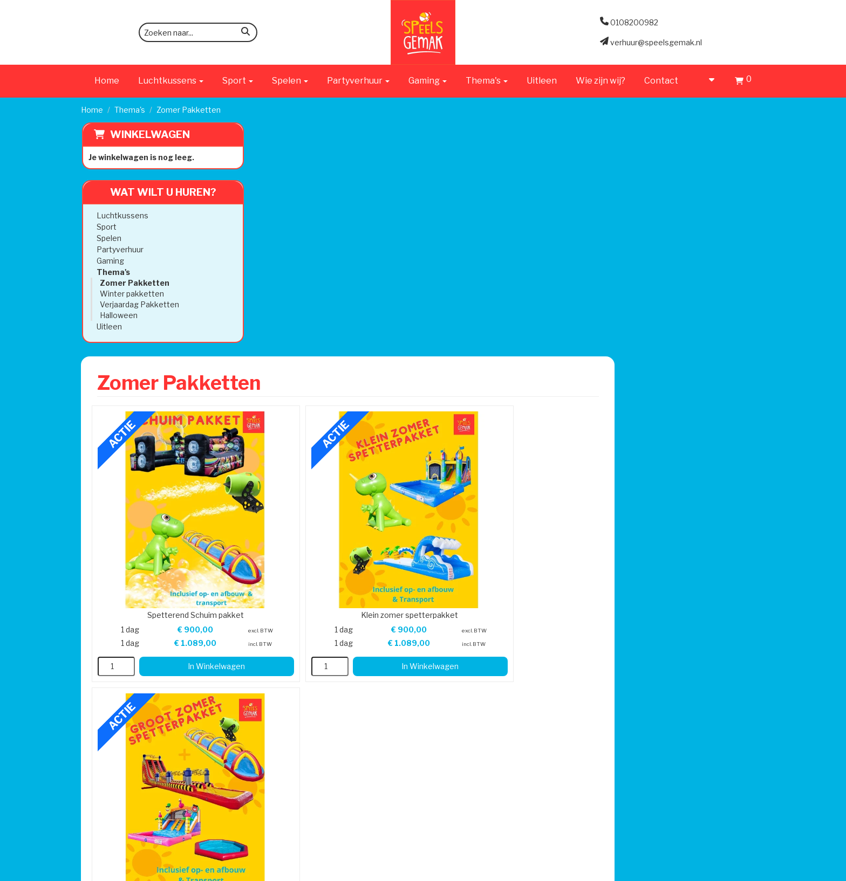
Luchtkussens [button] (170, 80)
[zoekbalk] (198, 32)
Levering (379, 485)
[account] (706, 80)
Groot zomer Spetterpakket (670, 334)
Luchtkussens (121, 215)
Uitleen (542, 80)
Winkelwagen (149, 134)
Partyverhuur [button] (358, 80)
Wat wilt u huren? (154, 192)
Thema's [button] (487, 80)
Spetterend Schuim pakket (343, 334)
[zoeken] (245, 33)
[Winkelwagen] (743, 82)
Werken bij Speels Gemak (272, 495)
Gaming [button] (427, 80)
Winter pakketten (131, 293)
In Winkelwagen (359, 386)
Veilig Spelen (387, 517)
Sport (105, 226)
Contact (661, 80)
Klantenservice (531, 485)
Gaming (109, 260)
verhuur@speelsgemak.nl (130, 565)
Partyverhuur (118, 249)
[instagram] (755, 871)
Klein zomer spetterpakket (506, 334)
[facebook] (736, 871)
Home (106, 80)
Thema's (129, 109)
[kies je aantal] (284, 386)
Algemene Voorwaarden (548, 506)
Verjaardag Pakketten (138, 304)
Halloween (118, 315)
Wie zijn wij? (600, 80)
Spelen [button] (290, 80)
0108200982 (109, 538)
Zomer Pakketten (133, 282)
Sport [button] (237, 80)
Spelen (107, 238)
